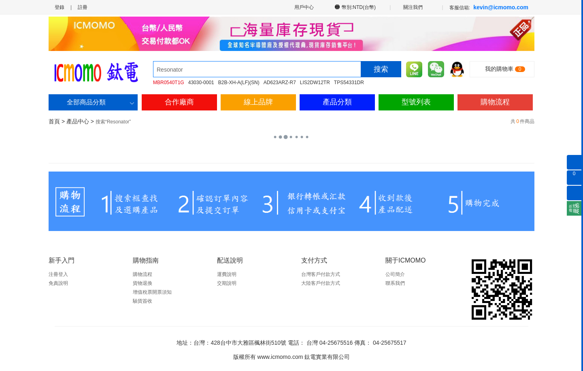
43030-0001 (201, 82)
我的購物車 (499, 69)
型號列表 (416, 102)
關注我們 (413, 7)
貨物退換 (142, 283)
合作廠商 (179, 102)
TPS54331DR (349, 82)
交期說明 (226, 283)
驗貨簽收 (142, 301)
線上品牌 (258, 102)
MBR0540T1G (168, 82)
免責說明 (58, 283)
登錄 (59, 7)
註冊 (82, 7)
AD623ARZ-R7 (280, 82)
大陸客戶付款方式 (320, 283)
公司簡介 (395, 274)
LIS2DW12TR (315, 82)
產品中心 (77, 121)
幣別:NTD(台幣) (359, 7)
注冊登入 (58, 274)
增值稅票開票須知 (152, 292)
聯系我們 (395, 283)
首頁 (54, 121)
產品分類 (337, 102)
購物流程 (495, 102)
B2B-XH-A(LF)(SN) (239, 82)
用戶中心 (303, 7)
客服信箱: (488, 7)
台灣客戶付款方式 (320, 274)
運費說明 (226, 274)
